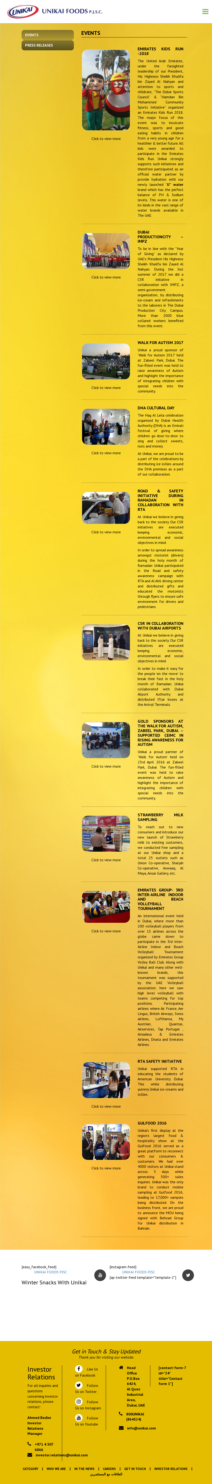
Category (30, 1469)
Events (31, 35)
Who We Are (56, 1469)
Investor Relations (171, 1469)
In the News (84, 1469)
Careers (109, 1469)
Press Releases (39, 45)
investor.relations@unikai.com (62, 1455)
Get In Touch (135, 1469)
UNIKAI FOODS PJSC (50, 1272)
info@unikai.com (141, 1428)
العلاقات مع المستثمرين (106, 1474)
